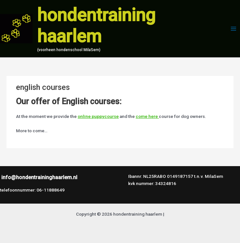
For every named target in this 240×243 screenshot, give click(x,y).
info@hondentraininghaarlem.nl (39, 177)
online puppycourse (98, 116)
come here (147, 116)
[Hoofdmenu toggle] (233, 28)
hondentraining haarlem (96, 26)
